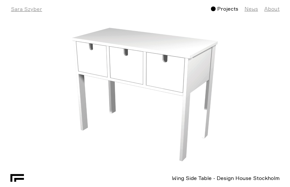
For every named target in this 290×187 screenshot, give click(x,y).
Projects (227, 8)
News (251, 8)
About (272, 8)
